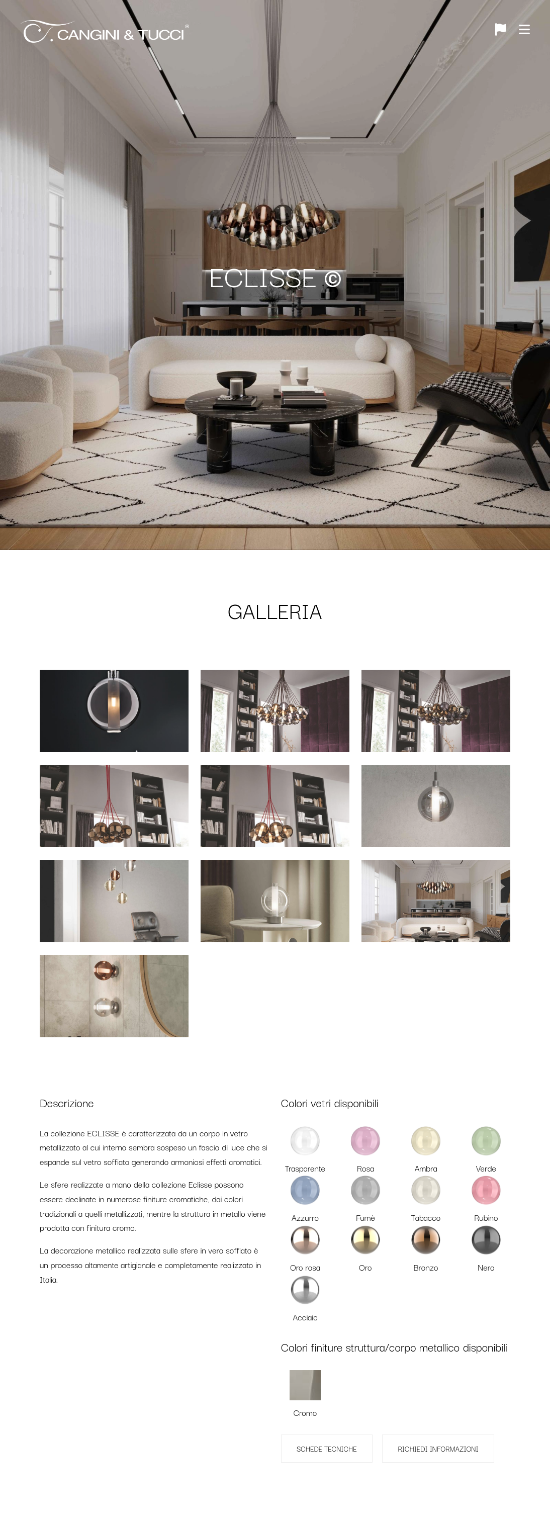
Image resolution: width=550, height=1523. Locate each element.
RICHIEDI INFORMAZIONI (438, 1448)
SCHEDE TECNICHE (327, 1448)
